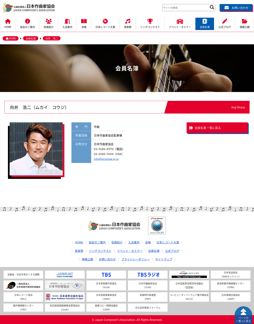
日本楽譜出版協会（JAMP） (231, 297)
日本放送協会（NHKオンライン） (230, 274)
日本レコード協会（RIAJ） (23, 297)
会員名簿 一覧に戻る (208, 128)
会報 (84, 23)
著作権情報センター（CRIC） (23, 307)
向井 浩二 (52, 38)
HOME (8, 23)
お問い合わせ (236, 7)
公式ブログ (224, 23)
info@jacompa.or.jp (106, 159)
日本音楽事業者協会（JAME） (106, 297)
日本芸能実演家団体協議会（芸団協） (189, 285)
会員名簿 (204, 23)
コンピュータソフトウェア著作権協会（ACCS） (189, 297)
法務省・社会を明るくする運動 (23, 274)
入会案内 (67, 23)
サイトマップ (163, 259)
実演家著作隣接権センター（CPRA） (230, 285)
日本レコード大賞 (105, 23)
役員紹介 (48, 23)
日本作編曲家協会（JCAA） (148, 285)
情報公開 (244, 23)
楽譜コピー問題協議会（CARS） (106, 307)
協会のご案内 (27, 23)
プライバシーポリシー (135, 259)
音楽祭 (128, 23)
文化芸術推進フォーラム (147, 307)
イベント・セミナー (179, 23)
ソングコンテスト (150, 23)
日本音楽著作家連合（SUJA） (106, 285)
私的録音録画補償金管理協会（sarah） (65, 307)
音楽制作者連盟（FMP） (148, 297)
